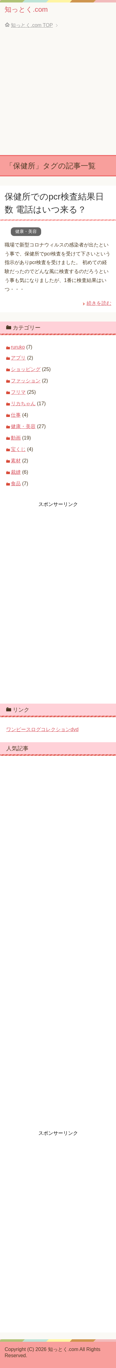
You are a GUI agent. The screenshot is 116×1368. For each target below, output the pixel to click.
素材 (16, 460)
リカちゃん (23, 403)
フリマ (18, 392)
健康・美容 (26, 231)
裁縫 (16, 472)
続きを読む (99, 303)
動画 (16, 437)
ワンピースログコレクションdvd (42, 729)
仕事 (16, 415)
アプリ (18, 357)
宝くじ (18, 449)
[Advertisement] (58, 94)
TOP (32, 25)
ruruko (18, 347)
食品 (16, 483)
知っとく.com (26, 9)
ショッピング (26, 369)
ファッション (26, 380)
